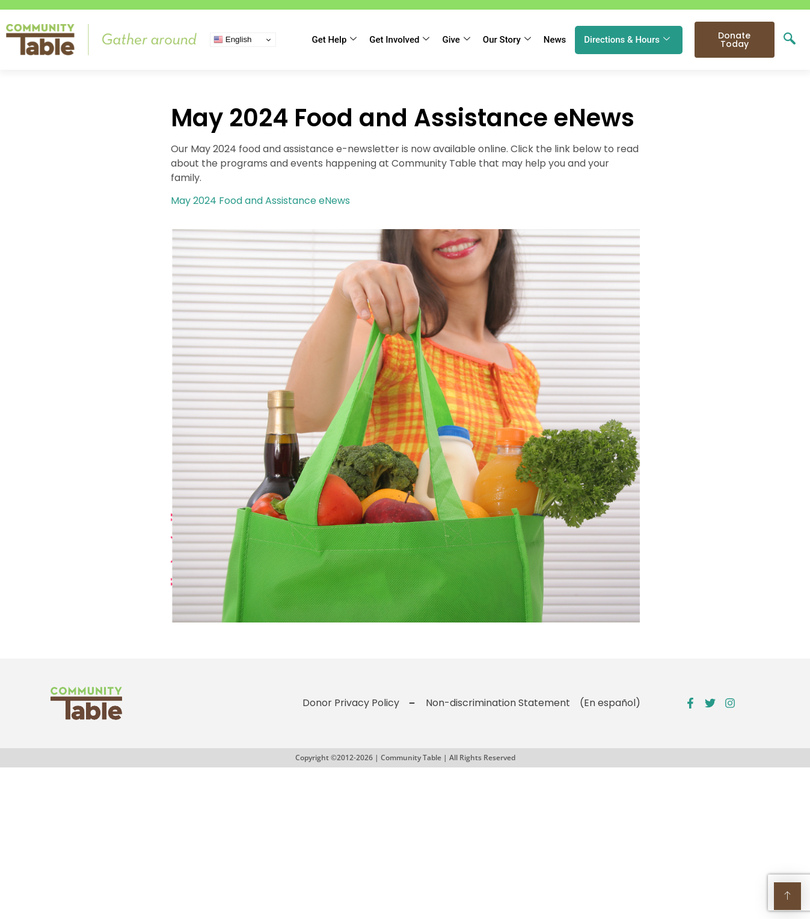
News (555, 39)
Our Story (507, 39)
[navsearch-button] (790, 40)
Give (456, 39)
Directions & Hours (627, 39)
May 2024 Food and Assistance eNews (260, 200)
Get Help (334, 39)
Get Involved (399, 39)
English (232, 40)
